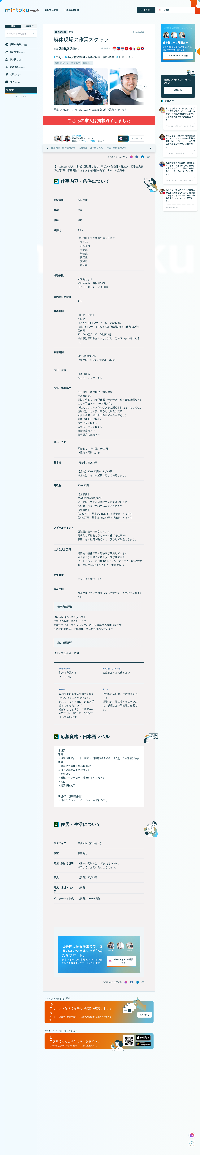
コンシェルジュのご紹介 (178, 56)
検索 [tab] (13, 26)
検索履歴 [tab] (29, 26)
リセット (22, 96)
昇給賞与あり (61, 63)
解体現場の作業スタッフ (81, 40)
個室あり (75, 63)
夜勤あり (87, 63)
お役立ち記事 (51, 10)
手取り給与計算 (71, 10)
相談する (178, 90)
